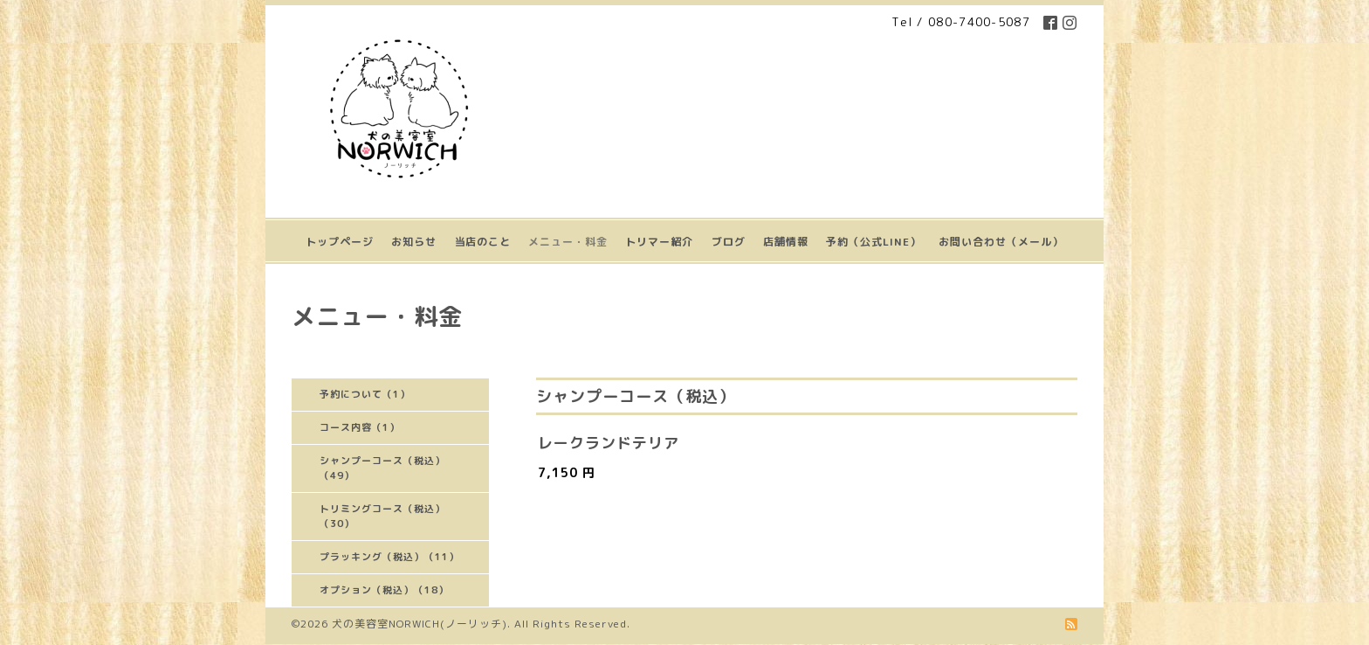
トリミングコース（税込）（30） (382, 516)
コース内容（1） (360, 427)
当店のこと (482, 241)
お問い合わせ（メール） (1001, 241)
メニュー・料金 (568, 241)
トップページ (340, 241)
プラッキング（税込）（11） (389, 557)
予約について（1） (365, 394)
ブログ (729, 241)
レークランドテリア (608, 443)
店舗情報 (785, 241)
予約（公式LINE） (873, 241)
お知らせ (414, 241)
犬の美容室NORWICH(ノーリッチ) (419, 623)
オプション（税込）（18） (384, 590)
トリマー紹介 (659, 241)
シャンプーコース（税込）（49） (382, 468)
